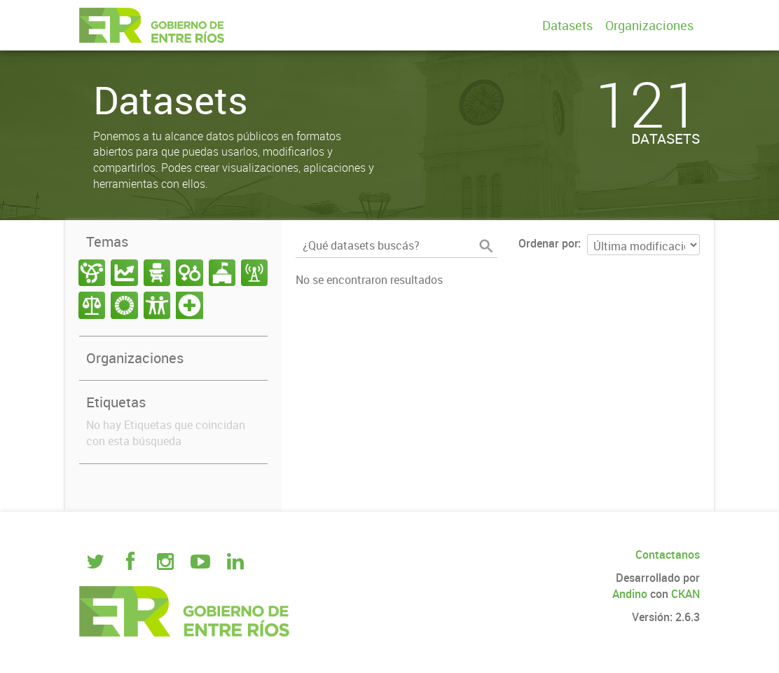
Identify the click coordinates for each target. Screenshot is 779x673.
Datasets (567, 25)
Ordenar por (548, 243)
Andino (629, 593)
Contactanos (667, 554)
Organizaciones (649, 25)
